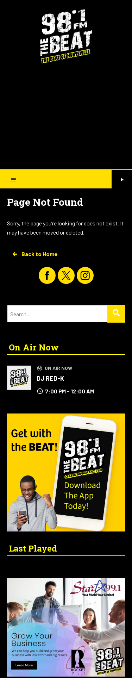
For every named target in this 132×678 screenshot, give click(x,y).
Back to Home (34, 253)
